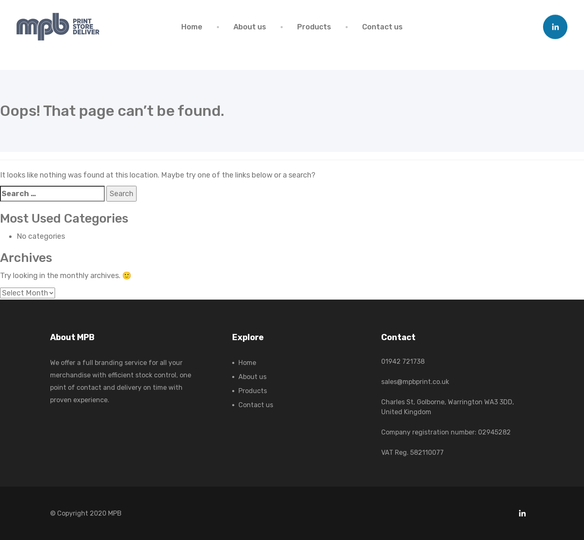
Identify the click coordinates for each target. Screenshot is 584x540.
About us (249, 27)
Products (314, 27)
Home (191, 27)
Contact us (382, 27)
